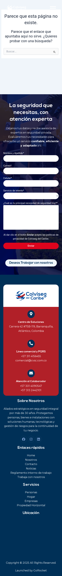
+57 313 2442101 (31, 390)
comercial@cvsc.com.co (31, 360)
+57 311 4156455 (31, 356)
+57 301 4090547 (31, 386)
